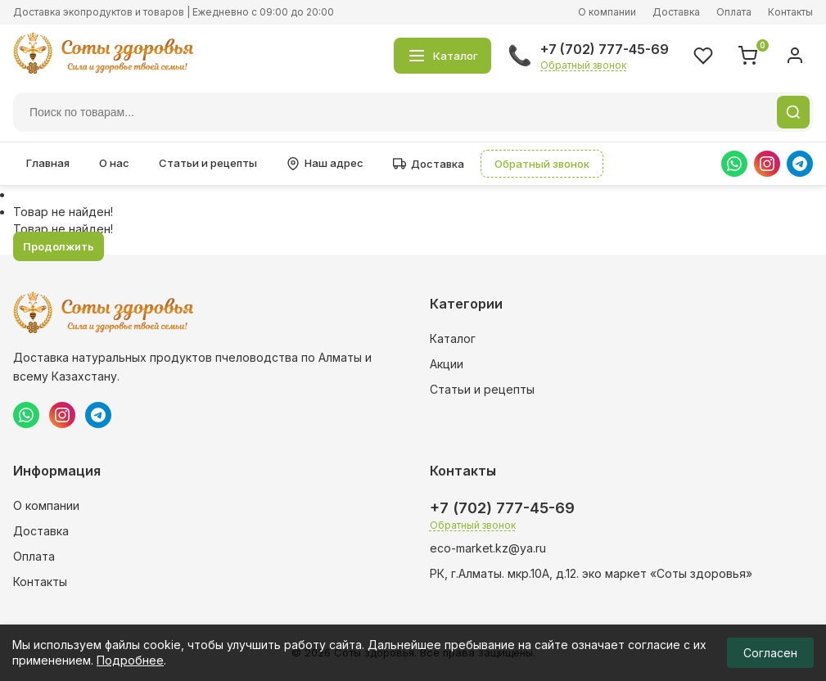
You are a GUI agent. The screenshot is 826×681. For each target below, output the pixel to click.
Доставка (676, 12)
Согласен (770, 653)
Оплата (734, 12)
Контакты (790, 12)
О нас (114, 162)
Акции (446, 364)
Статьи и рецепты (208, 162)
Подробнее (130, 660)
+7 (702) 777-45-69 (604, 49)
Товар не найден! (63, 212)
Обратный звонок (583, 65)
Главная (48, 162)
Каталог (453, 338)
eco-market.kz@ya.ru (488, 548)
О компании (607, 12)
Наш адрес (325, 163)
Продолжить (58, 246)
